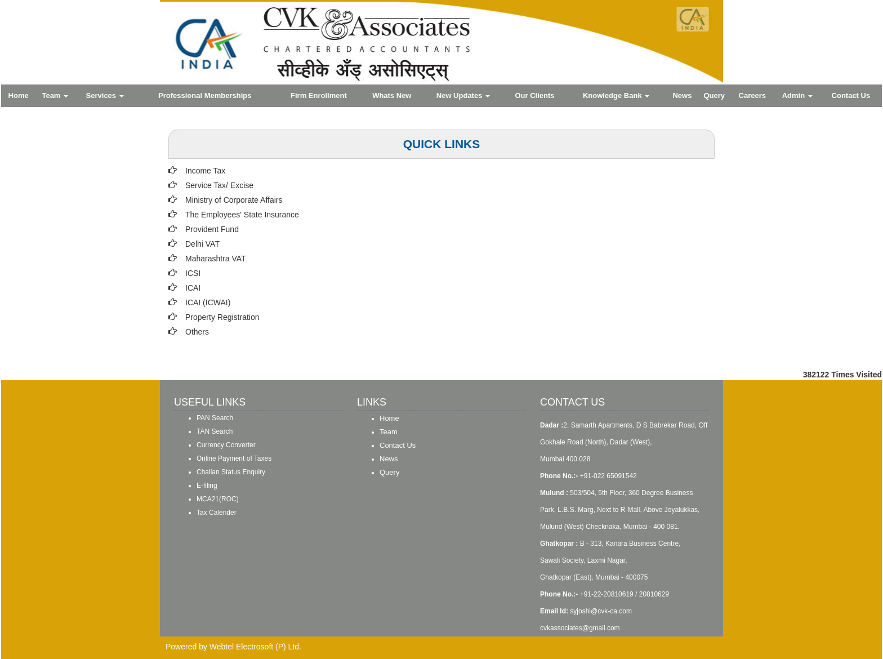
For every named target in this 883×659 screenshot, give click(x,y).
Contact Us (851, 95)
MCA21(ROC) (218, 499)
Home (18, 95)
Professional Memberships (204, 95)
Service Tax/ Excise (219, 185)
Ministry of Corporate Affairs (233, 199)
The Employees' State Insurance (242, 214)
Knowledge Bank (616, 95)
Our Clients (535, 95)
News (682, 95)
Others (197, 331)
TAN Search (215, 431)
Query (714, 95)
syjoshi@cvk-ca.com (601, 611)
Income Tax (205, 170)
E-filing (207, 485)
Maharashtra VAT (215, 258)
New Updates (463, 95)
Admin (797, 95)
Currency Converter (226, 445)
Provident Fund (212, 229)
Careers (752, 95)
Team (55, 95)
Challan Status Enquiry (231, 472)
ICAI (192, 287)
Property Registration (222, 317)
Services (105, 95)
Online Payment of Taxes (234, 458)
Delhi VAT (202, 243)
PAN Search (215, 418)
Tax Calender (217, 512)
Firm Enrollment (319, 95)
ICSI (192, 273)
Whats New (391, 95)
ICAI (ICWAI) (207, 302)
